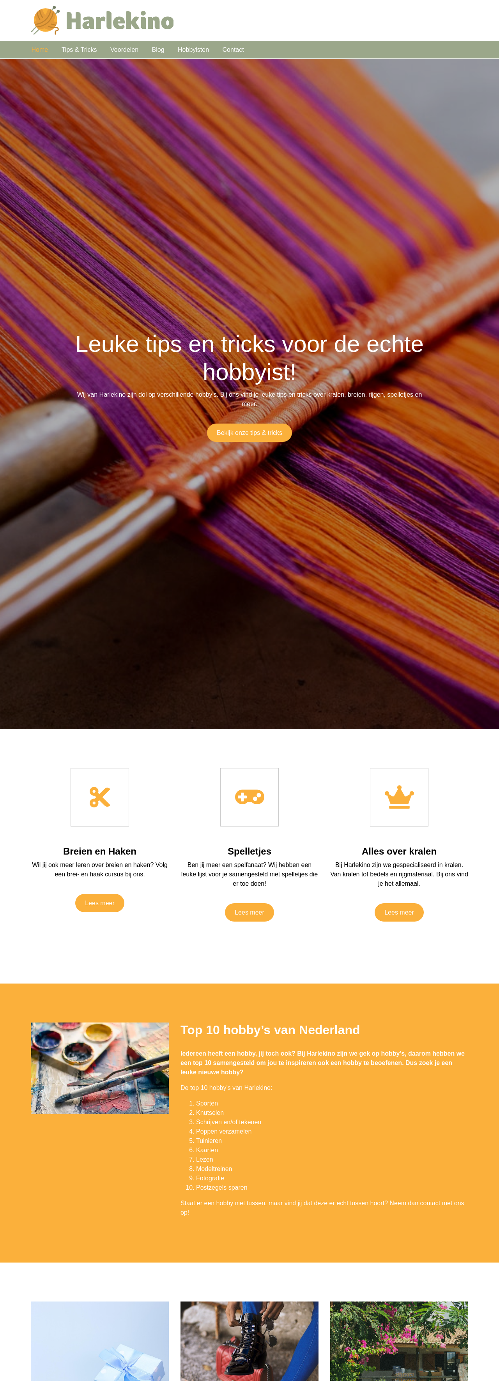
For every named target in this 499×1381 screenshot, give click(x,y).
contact (430, 1203)
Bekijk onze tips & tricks (249, 432)
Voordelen (124, 49)
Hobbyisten (193, 49)
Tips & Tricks (79, 49)
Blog (158, 49)
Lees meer (100, 903)
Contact (233, 49)
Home (40, 49)
